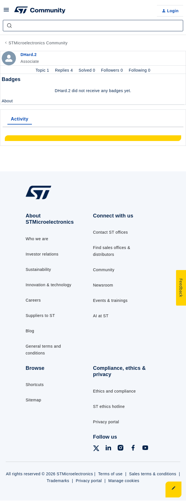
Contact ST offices (110, 232)
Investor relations (42, 254)
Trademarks (58, 480)
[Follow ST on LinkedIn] (108, 448)
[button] (6, 11)
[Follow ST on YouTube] (145, 448)
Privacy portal (106, 422)
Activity (19, 119)
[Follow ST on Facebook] (133, 448)
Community (104, 269)
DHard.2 (29, 54)
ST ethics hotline (109, 406)
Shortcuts (35, 384)
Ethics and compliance (114, 391)
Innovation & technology (48, 285)
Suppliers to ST (40, 315)
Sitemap (33, 400)
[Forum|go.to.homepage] (40, 11)
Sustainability (38, 269)
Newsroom (103, 285)
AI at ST (101, 316)
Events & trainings (110, 300)
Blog (30, 331)
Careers (33, 300)
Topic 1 (43, 70)
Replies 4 (64, 70)
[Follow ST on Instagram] (120, 448)
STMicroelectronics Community (38, 43)
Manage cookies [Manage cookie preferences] (123, 480)
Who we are (37, 239)
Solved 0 (88, 70)
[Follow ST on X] (96, 449)
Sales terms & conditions (152, 474)
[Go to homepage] (38, 199)
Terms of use (110, 474)
